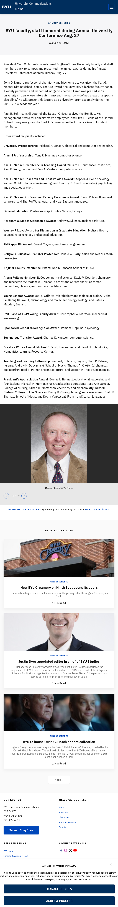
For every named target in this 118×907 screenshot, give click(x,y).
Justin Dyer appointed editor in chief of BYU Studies (59, 661)
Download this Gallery (24, 509)
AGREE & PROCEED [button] (59, 901)
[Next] (24, 496)
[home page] (6, 7)
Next (59, 779)
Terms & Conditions (97, 509)
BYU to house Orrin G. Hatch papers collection (59, 741)
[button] (111, 864)
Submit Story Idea (22, 830)
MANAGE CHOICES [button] (59, 889)
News (19, 9)
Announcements (59, 23)
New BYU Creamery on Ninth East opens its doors (59, 587)
